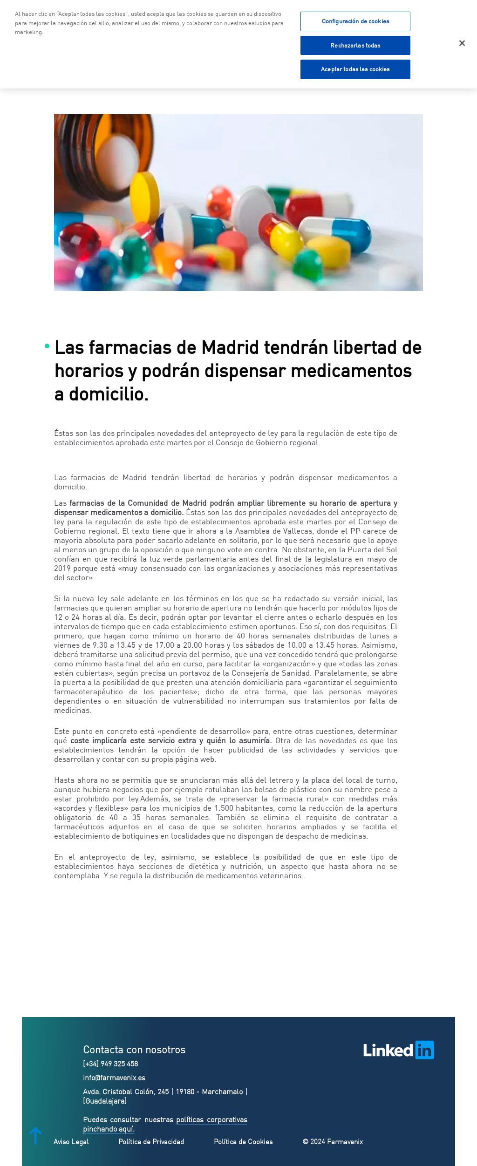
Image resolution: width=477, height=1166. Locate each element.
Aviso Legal (71, 1141)
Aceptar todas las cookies (355, 67)
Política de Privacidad (151, 1141)
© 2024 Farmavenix (332, 1141)
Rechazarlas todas (355, 43)
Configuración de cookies (355, 19)
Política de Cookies (243, 1141)
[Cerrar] (462, 41)
